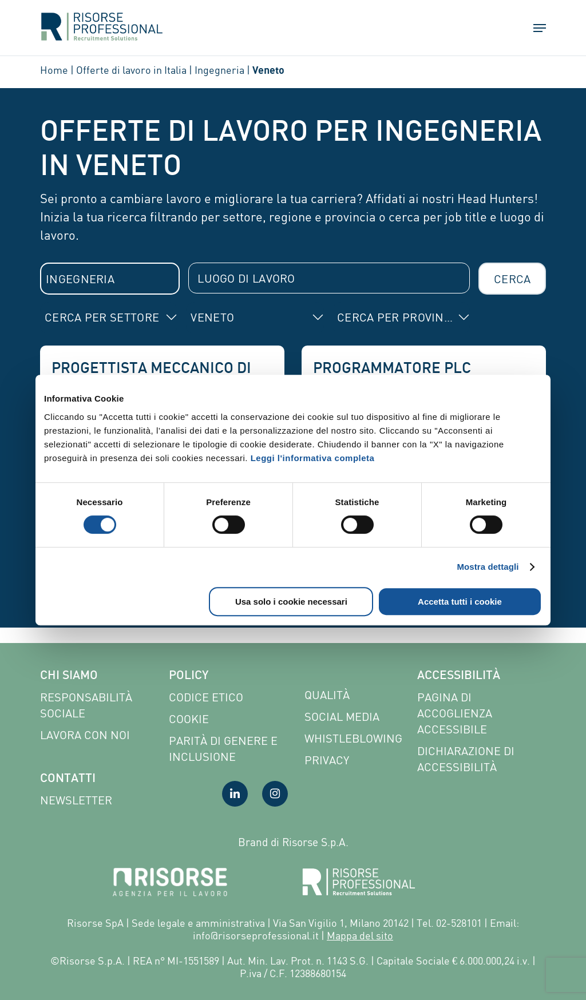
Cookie (189, 719)
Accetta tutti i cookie (460, 601)
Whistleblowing (353, 738)
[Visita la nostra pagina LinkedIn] (235, 794)
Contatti (68, 779)
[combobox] (110, 279)
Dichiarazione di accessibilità (465, 759)
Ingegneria (219, 70)
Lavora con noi (85, 735)
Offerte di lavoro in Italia (131, 70)
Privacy (326, 760)
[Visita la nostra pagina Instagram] (275, 794)
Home (54, 70)
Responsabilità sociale (86, 705)
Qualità (327, 695)
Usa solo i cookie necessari (291, 601)
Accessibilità (458, 676)
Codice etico (206, 697)
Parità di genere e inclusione (223, 748)
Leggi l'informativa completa (313, 458)
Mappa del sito (360, 935)
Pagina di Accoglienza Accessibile (454, 713)
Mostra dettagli (487, 567)
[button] (534, 31)
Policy (188, 676)
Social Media (341, 716)
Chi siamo (69, 676)
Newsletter (76, 800)
